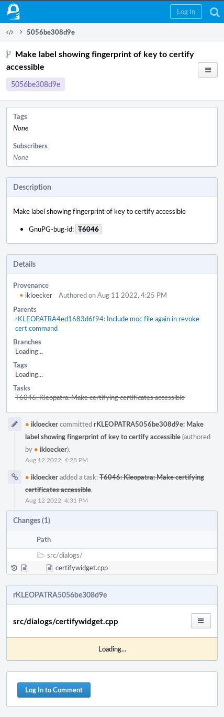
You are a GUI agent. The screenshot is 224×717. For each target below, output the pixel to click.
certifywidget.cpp (81, 567)
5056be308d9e (35, 84)
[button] (186, 11)
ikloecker (35, 295)
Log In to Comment (54, 689)
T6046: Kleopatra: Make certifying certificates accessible (100, 397)
